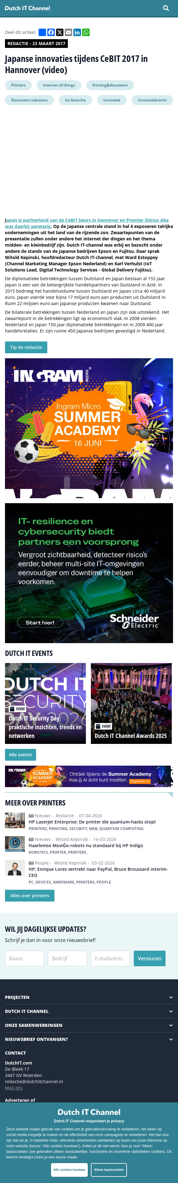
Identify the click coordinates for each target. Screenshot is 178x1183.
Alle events (20, 755)
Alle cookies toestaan (69, 1169)
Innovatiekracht (152, 100)
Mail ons (14, 1088)
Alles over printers (29, 895)
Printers (18, 85)
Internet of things (59, 85)
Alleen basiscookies (109, 1169)
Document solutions (29, 100)
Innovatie (111, 100)
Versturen (150, 958)
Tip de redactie (26, 347)
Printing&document (110, 85)
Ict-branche (75, 100)
